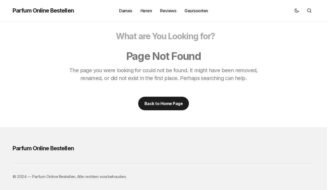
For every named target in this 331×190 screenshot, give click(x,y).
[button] (296, 10)
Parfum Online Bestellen (43, 10)
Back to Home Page (163, 103)
